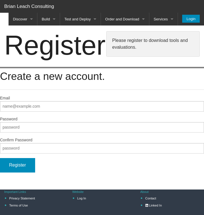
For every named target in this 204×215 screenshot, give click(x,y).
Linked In (153, 205)
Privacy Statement (22, 198)
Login (191, 19)
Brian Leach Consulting (29, 6)
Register (17, 165)
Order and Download (122, 19)
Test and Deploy (77, 19)
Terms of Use (18, 205)
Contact (150, 198)
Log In (81, 198)
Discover (20, 19)
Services (161, 19)
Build (46, 19)
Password (8, 119)
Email (5, 98)
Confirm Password (16, 140)
